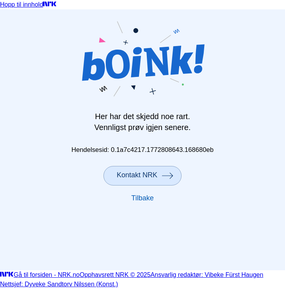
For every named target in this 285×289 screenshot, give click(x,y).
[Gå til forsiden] (50, 4)
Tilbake (142, 198)
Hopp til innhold (21, 4)
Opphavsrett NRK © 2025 (115, 274)
